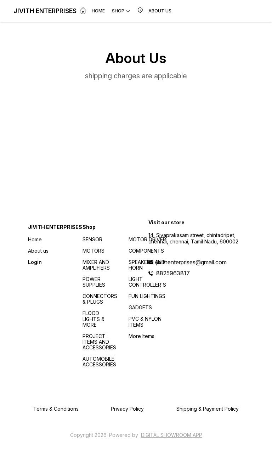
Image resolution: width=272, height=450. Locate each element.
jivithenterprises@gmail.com (191, 262)
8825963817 (173, 273)
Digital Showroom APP (171, 435)
